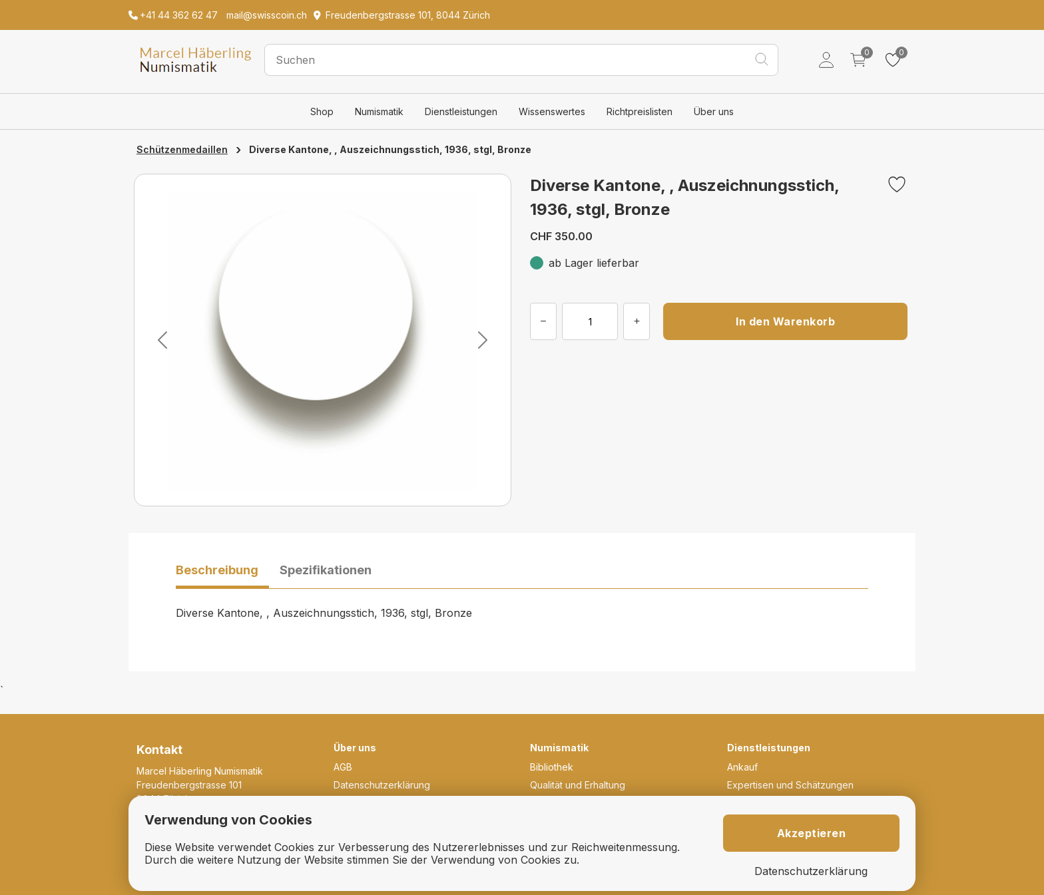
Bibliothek (551, 767)
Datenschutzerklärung (382, 785)
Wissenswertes (552, 111)
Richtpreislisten (639, 111)
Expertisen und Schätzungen (790, 785)
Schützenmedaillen (182, 149)
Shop (322, 111)
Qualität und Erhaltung (577, 785)
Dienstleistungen (461, 111)
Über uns (714, 111)
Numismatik (379, 111)
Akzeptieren (811, 833)
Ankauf (742, 767)
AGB (343, 767)
